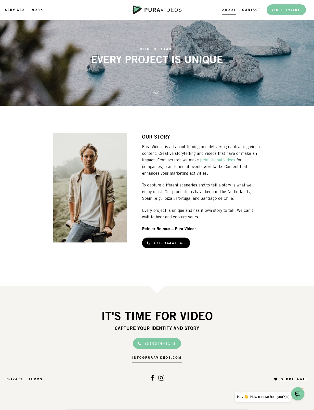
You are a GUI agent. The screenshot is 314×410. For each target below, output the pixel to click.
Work (37, 10)
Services (15, 10)
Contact (251, 10)
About (229, 10)
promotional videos (217, 159)
